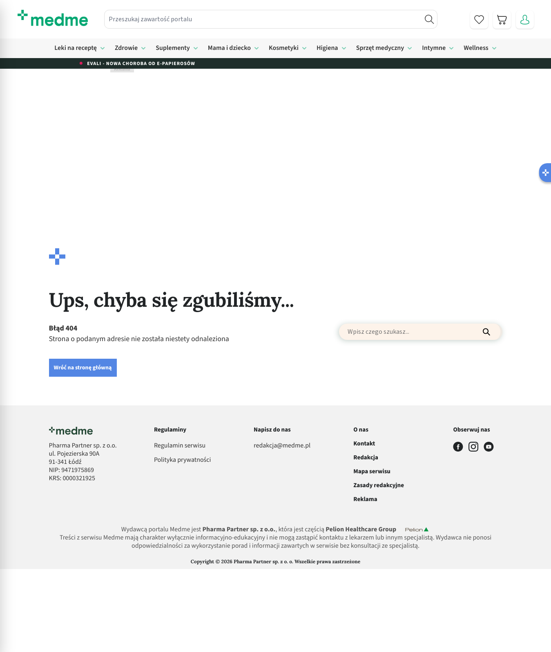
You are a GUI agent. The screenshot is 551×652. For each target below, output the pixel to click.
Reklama (365, 499)
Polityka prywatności (182, 460)
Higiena (327, 48)
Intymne (434, 48)
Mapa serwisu (371, 471)
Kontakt (364, 443)
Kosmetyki (284, 48)
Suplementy (173, 48)
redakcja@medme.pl (282, 446)
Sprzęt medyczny (380, 48)
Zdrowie (126, 48)
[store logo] (53, 18)
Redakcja (365, 457)
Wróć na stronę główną (83, 368)
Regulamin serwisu (179, 446)
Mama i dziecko (229, 48)
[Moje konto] (525, 20)
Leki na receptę (75, 48)
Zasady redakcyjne (378, 485)
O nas (360, 430)
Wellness (476, 48)
